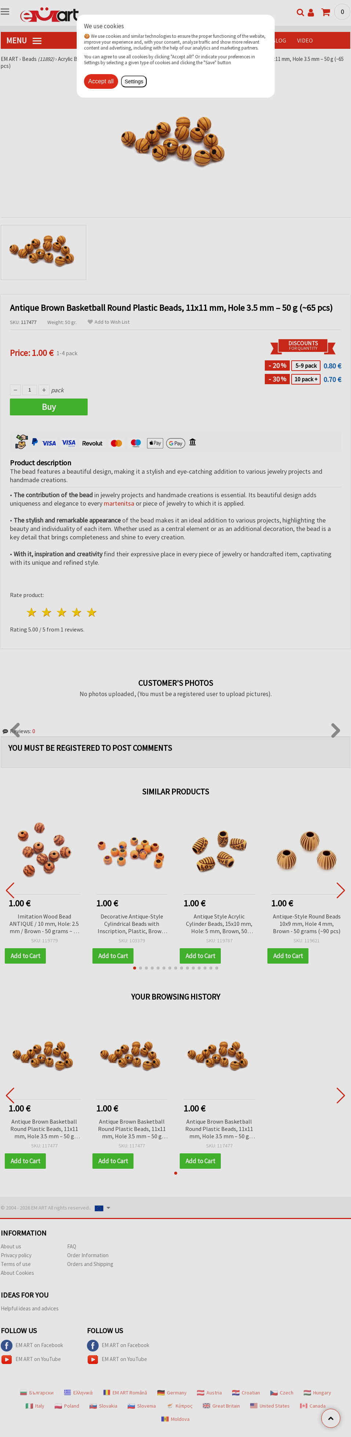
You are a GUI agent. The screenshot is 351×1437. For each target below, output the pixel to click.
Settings (134, 81)
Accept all (101, 81)
